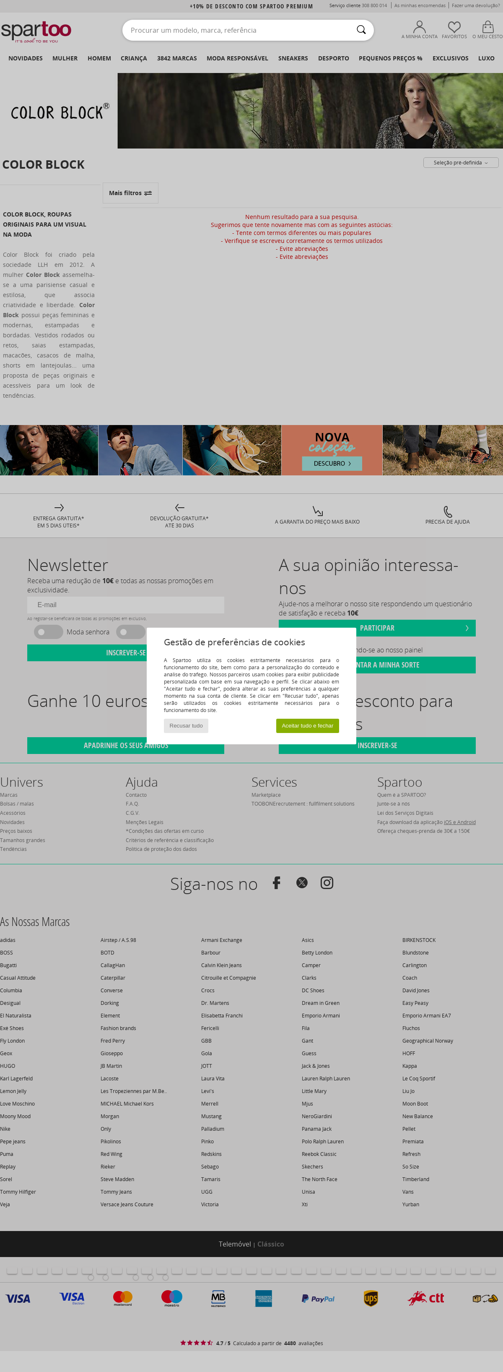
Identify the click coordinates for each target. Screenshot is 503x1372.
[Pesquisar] (361, 30)
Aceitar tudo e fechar (307, 726)
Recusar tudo (186, 726)
